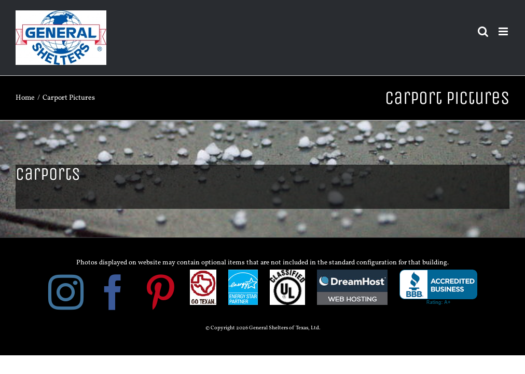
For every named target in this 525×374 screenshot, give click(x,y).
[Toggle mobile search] (483, 31)
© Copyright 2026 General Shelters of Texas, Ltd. (262, 328)
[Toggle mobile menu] (504, 31)
